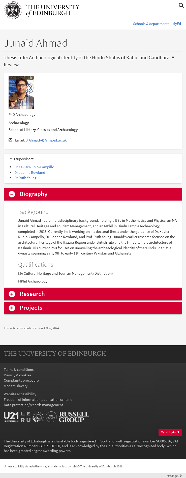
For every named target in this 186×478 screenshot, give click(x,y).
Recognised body (151, 445)
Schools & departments (151, 23)
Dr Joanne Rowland (29, 172)
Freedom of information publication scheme (38, 399)
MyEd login (170, 432)
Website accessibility (20, 393)
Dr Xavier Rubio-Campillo (34, 166)
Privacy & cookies (17, 375)
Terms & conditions (19, 369)
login (174, 476)
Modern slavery (15, 385)
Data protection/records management (33, 404)
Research (32, 294)
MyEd (176, 23)
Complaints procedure (21, 380)
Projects (31, 308)
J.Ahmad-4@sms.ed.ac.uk (46, 140)
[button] (181, 5)
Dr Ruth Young (25, 177)
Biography (33, 194)
